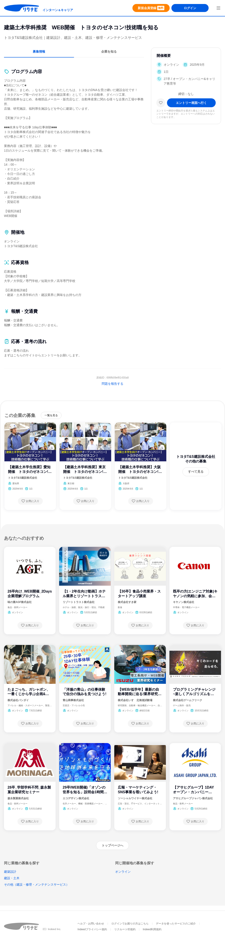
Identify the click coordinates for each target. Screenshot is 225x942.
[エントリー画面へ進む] (191, 102)
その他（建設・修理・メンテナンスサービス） (36, 884)
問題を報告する (112, 383)
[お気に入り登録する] (30, 501)
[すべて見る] (195, 471)
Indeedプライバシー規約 (92, 929)
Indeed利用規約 (152, 929)
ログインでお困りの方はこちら (130, 923)
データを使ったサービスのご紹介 (176, 923)
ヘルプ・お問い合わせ (91, 923)
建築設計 (10, 871)
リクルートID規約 (125, 929)
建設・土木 (11, 878)
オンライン (123, 871)
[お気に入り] (160, 102)
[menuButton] (218, 8)
